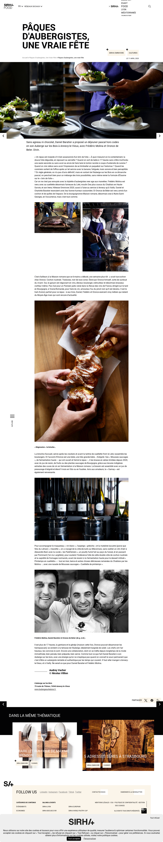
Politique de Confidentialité (126, 802)
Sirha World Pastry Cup (78, 811)
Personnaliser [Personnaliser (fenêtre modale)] (90, 838)
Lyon (123, 9)
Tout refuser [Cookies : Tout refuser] (155, 818)
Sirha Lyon (46, 807)
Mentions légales (102, 802)
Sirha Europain (74, 807)
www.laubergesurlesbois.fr (45, 689)
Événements (21, 807)
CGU (111, 802)
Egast (124, 3)
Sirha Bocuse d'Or (49, 811)
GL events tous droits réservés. (127, 811)
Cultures (133, 53)
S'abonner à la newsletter (131, 792)
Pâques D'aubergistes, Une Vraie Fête (42, 58)
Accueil (25, 58)
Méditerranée (128, 12)
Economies (20, 811)
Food (124, 6)
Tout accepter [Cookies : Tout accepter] (74, 838)
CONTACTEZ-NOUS (98, 792)
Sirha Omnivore (116, 53)
